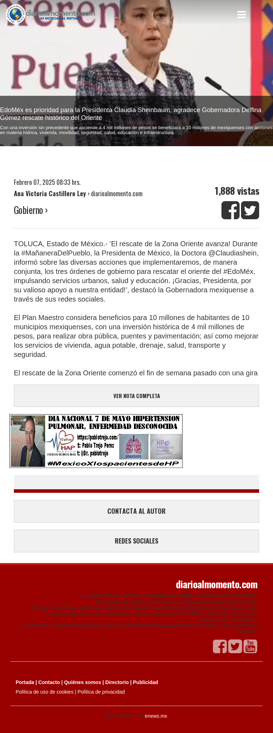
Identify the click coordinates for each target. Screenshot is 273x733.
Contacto (49, 682)
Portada (25, 682)
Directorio (117, 682)
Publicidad (145, 682)
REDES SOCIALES (136, 540)
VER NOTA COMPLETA (136, 395)
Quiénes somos (82, 682)
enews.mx (156, 716)
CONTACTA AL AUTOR (136, 511)
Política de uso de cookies (45, 692)
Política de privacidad (101, 692)
